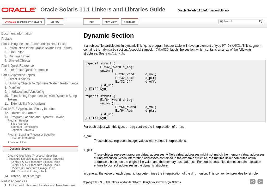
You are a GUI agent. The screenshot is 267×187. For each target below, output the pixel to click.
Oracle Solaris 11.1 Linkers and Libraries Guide (103, 9)
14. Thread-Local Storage (22, 176)
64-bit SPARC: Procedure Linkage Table (35, 164)
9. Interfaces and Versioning (24, 92)
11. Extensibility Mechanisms (24, 103)
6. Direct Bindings (17, 79)
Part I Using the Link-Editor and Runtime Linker (34, 44)
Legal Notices (173, 182)
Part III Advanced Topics (18, 75)
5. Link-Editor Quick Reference (26, 70)
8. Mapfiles (12, 87)
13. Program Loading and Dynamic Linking (34, 117)
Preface (6, 39)
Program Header (18, 120)
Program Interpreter (23, 137)
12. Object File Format (20, 113)
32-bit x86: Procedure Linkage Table (33, 168)
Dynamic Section (20, 148)
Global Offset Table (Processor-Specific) (32, 155)
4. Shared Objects (17, 60)
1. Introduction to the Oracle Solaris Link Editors (37, 48)
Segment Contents (22, 129)
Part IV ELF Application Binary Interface (28, 109)
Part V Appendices (14, 181)
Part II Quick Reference (17, 66)
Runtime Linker (17, 142)
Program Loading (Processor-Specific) (31, 134)
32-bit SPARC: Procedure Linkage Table (35, 161)
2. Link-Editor (14, 52)
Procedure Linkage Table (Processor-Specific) (36, 158)
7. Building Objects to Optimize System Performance (41, 83)
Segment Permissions (24, 126)
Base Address (19, 123)
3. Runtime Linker (17, 56)
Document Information (16, 33)
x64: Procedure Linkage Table (29, 171)
